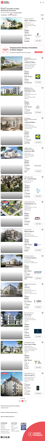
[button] (22, 50)
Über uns (3, 424)
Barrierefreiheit (5, 429)
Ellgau (6, 7)
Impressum (14, 424)
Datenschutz (14, 428)
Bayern (2, 7)
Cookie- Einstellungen (15, 430)
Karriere (3, 428)
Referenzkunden (5, 432)
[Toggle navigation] (43, 2)
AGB (12, 426)
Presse (2, 426)
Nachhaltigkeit (5, 431)
